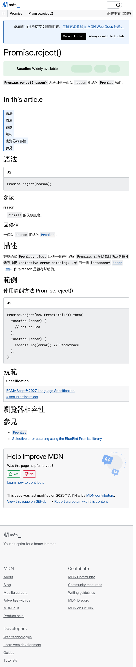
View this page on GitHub (26, 501)
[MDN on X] (21, 555)
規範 (9, 134)
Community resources (85, 585)
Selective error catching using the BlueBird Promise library (57, 438)
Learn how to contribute (25, 482)
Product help (13, 616)
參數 (8, 197)
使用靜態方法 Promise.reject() (38, 291)
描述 (9, 120)
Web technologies (17, 637)
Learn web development (22, 645)
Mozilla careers (15, 592)
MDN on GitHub (81, 608)
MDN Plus (11, 608)
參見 (9, 148)
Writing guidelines (81, 592)
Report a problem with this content (81, 501)
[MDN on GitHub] (6, 555)
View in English (73, 36)
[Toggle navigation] (128, 5)
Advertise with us (16, 600)
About (8, 577)
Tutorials (10, 660)
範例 (9, 127)
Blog (7, 585)
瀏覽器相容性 (16, 141)
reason (8, 207)
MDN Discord (79, 600)
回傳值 (11, 225)
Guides (8, 652)
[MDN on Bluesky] (13, 555)
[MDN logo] (12, 535)
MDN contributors (100, 495)
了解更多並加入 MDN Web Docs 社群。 (93, 26)
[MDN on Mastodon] (29, 555)
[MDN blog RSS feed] (37, 555)
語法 (9, 113)
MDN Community (81, 577)
